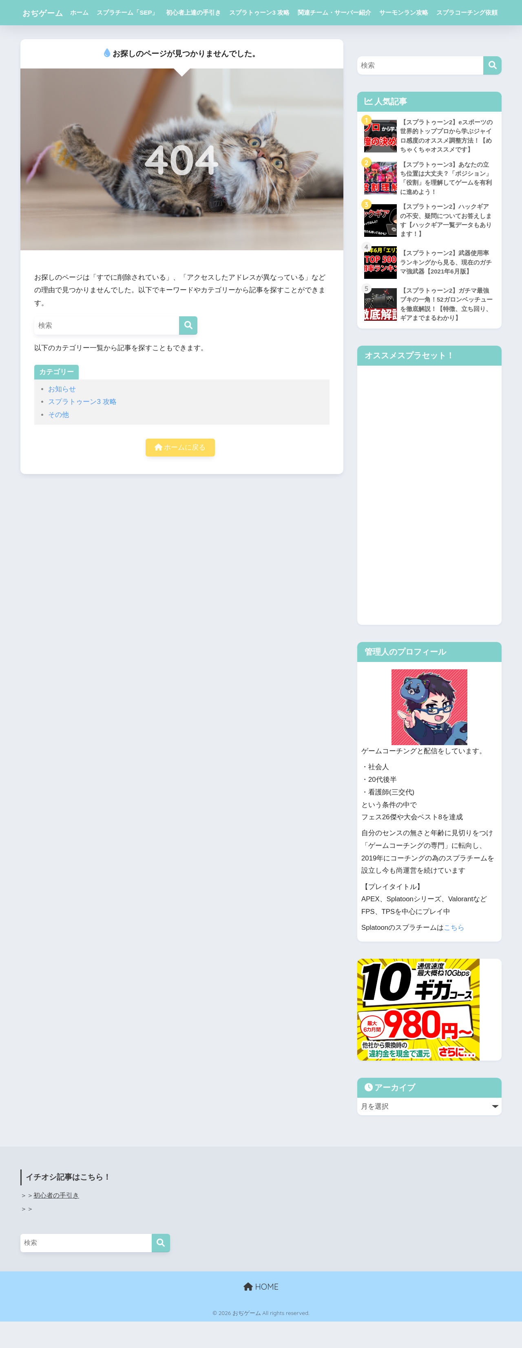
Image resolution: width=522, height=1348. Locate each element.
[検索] (188, 351)
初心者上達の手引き (201, 12)
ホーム (87, 12)
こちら (454, 954)
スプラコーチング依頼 (108, 37)
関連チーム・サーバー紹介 (342, 12)
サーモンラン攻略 (411, 12)
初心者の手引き (56, 1222)
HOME (261, 1313)
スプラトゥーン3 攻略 (267, 12)
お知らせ (62, 414)
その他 (58, 440)
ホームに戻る (180, 473)
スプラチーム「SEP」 (135, 12)
